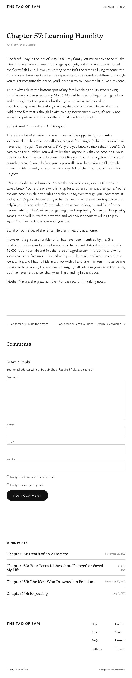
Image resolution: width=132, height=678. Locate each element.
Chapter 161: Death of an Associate (37, 554)
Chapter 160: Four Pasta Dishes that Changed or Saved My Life (55, 567)
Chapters (30, 44)
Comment (13, 377)
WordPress (119, 669)
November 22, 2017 (115, 581)
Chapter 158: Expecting (27, 593)
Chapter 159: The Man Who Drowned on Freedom (51, 581)
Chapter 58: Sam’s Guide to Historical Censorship (90, 323)
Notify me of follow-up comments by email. (32, 477)
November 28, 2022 (115, 553)
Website (11, 459)
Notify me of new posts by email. (27, 485)
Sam (20, 44)
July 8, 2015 (119, 593)
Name (11, 424)
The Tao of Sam (23, 6)
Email (10, 441)
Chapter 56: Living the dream (29, 323)
